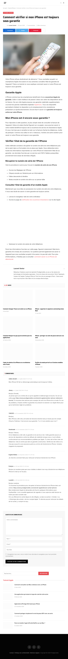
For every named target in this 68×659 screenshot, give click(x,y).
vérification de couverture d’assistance (35, 200)
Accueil (5, 8)
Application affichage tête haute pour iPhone (27, 604)
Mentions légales (34, 652)
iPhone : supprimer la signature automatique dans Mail (49, 310)
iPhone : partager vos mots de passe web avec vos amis (49, 337)
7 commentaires (30, 25)
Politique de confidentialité (22, 652)
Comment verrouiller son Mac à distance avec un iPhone (30, 585)
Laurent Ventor (12, 25)
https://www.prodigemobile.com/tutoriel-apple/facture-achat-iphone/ (35, 488)
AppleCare (38, 105)
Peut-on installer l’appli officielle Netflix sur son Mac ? (29, 623)
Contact (11, 652)
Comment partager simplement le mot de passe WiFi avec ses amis (33, 613)
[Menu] (5, 3)
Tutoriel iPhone (11, 8)
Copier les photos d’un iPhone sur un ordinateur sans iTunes (16, 363)
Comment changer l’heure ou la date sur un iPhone (17, 309)
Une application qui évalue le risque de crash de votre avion (31, 594)
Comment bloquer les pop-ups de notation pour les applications (17, 337)
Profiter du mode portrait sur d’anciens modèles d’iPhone (49, 363)
